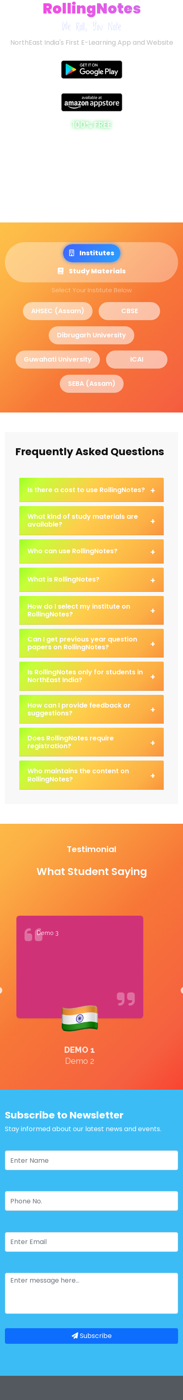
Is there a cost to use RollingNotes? (91, 490)
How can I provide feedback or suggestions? (91, 709)
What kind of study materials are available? (91, 520)
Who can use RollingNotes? (91, 552)
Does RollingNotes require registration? (91, 742)
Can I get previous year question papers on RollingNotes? (91, 643)
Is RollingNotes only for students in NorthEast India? (91, 676)
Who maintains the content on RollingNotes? (91, 775)
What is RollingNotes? (91, 580)
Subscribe (92, 1335)
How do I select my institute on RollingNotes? (91, 610)
